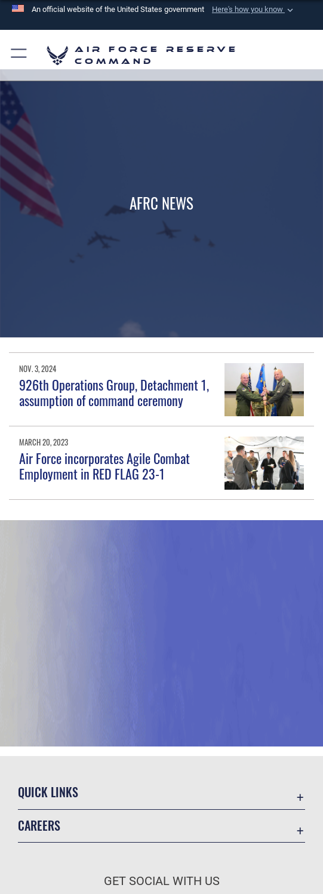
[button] (254, 10)
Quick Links (48, 792)
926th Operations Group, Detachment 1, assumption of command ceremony (114, 392)
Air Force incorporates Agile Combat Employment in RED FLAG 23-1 (104, 465)
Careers (39, 825)
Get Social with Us (162, 881)
